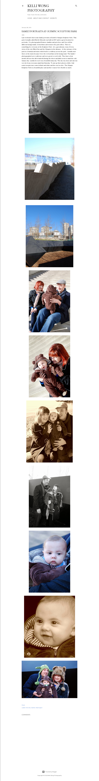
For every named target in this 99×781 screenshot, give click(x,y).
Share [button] (23, 705)
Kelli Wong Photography (40, 8)
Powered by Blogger (49, 772)
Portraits (28, 707)
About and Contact (41, 18)
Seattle (33, 707)
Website (53, 18)
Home (29, 18)
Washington (39, 707)
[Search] (76, 5)
